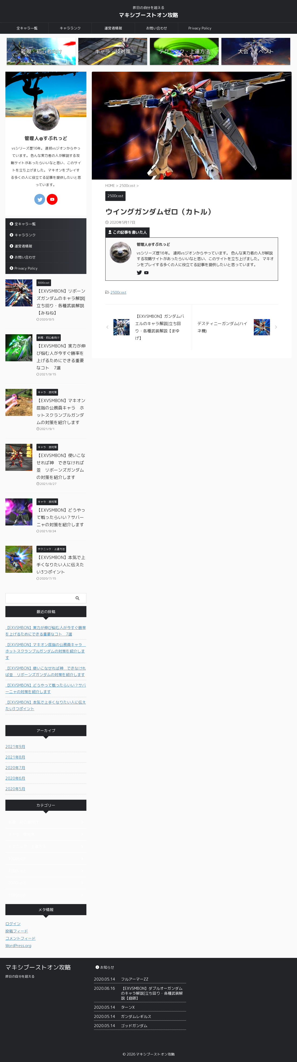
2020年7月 (15, 767)
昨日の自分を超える (20, 976)
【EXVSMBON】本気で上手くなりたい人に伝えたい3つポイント (60, 564)
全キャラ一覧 (27, 28)
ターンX (128, 1007)
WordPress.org (18, 945)
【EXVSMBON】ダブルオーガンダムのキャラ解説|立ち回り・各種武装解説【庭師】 (152, 993)
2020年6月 (15, 778)
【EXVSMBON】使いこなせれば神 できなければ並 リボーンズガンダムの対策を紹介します (45, 671)
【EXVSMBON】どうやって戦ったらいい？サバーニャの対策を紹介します (60, 517)
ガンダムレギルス (136, 1016)
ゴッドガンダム (134, 1025)
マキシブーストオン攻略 (148, 15)
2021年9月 (15, 746)
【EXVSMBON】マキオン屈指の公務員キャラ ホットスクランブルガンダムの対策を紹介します (45, 651)
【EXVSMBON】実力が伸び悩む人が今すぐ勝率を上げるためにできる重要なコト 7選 (45, 631)
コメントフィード (20, 938)
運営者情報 (113, 28)
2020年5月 (15, 788)
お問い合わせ (156, 28)
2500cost (118, 292)
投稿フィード (16, 931)
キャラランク (70, 28)
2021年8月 (15, 757)
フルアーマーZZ (134, 979)
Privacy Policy (199, 28)
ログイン (13, 923)
